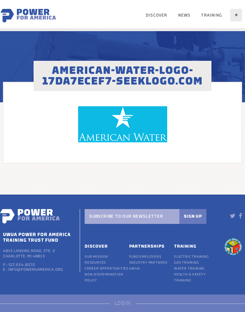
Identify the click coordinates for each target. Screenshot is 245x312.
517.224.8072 (22, 265)
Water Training (189, 268)
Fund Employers (145, 256)
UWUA (134, 268)
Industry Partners (148, 262)
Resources (95, 262)
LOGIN (122, 303)
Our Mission (96, 256)
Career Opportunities (107, 268)
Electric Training (191, 256)
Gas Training (186, 262)
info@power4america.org (35, 269)
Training (211, 15)
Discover (156, 15)
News (184, 15)
